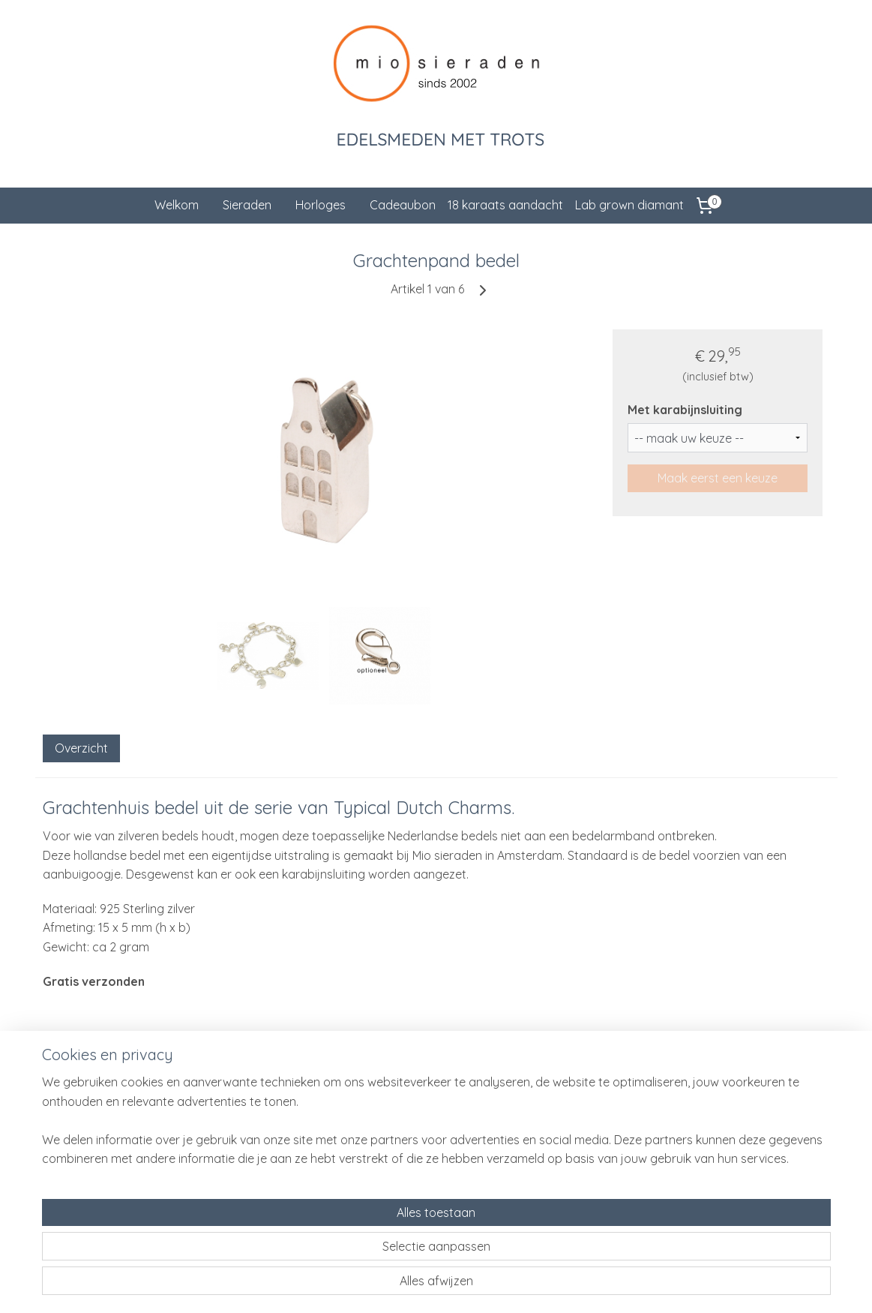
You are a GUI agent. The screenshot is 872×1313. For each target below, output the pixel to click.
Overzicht (81, 748)
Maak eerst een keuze (718, 477)
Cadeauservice (233, 1135)
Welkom (176, 204)
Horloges (320, 204)
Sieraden (247, 204)
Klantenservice (232, 1118)
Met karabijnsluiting (685, 409)
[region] (337, 1246)
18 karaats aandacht (505, 204)
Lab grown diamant (629, 204)
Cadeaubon (403, 204)
